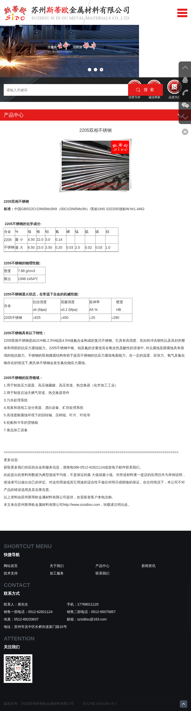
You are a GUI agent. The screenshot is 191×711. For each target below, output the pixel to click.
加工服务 (57, 573)
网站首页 (11, 566)
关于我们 (57, 566)
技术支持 (11, 573)
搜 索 (145, 90)
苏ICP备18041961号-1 (100, 704)
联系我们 (102, 573)
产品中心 (102, 566)
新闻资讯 (148, 566)
